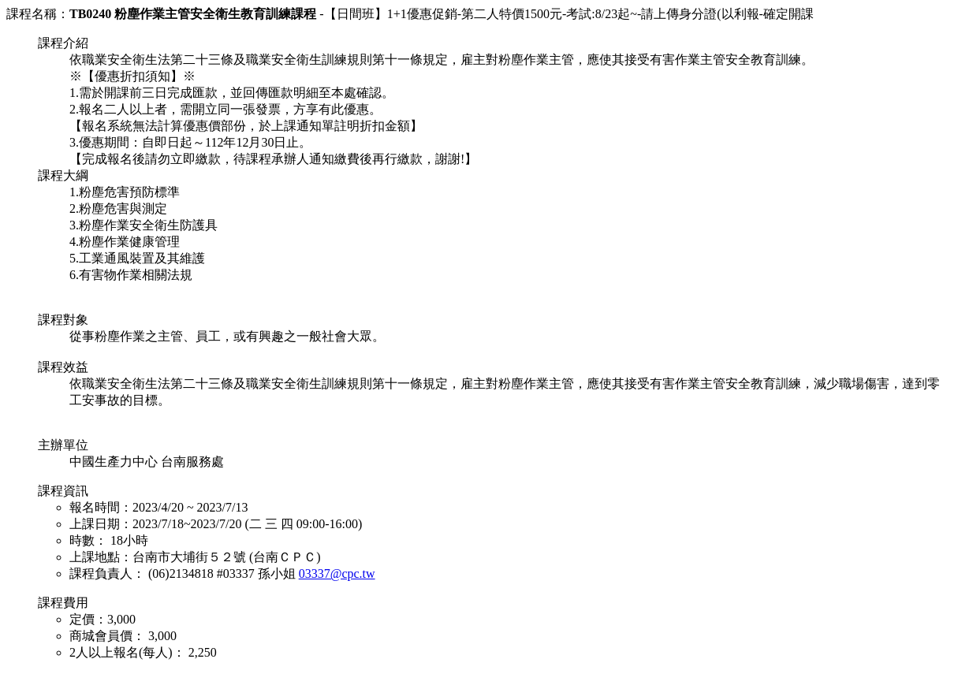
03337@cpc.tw (337, 573)
